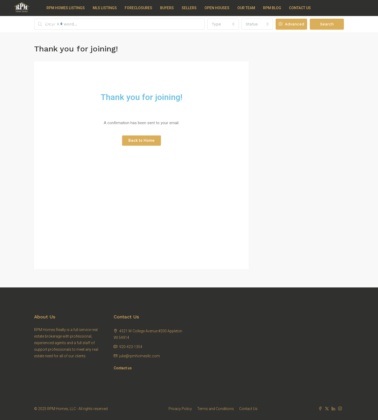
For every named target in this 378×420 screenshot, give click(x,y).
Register (25, 24)
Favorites (50, 24)
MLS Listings (105, 8)
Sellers (189, 8)
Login (9, 24)
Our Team (246, 8)
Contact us (123, 368)
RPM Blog (272, 8)
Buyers (167, 8)
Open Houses (216, 8)
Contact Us (300, 8)
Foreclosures (138, 8)
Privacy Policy (180, 409)
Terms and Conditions (215, 409)
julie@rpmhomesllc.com (139, 356)
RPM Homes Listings (65, 8)
